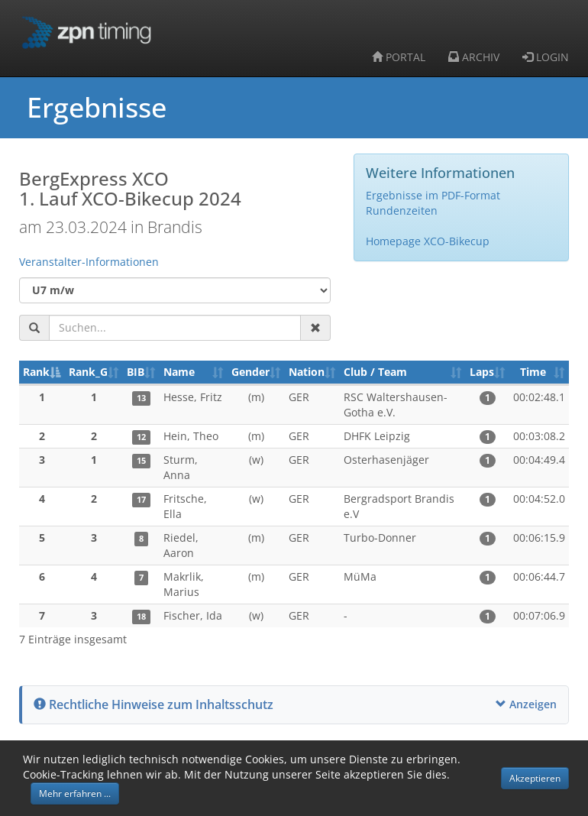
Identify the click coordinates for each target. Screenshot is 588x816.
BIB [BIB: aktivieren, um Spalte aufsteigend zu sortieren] (135, 371)
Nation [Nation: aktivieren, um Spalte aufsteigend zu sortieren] (307, 371)
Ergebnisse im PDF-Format (433, 195)
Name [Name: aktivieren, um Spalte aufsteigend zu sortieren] (179, 371)
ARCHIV (473, 57)
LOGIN (545, 57)
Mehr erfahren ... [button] (75, 793)
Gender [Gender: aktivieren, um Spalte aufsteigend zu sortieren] (250, 371)
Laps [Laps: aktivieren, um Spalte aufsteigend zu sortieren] (482, 371)
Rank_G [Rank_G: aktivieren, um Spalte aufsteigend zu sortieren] (88, 371)
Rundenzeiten (402, 210)
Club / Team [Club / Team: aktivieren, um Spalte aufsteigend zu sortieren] (375, 371)
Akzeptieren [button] (535, 778)
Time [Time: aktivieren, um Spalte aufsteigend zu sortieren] (533, 371)
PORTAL (398, 57)
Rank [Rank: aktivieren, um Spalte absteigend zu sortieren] (36, 371)
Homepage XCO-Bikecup (427, 241)
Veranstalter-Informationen (89, 261)
